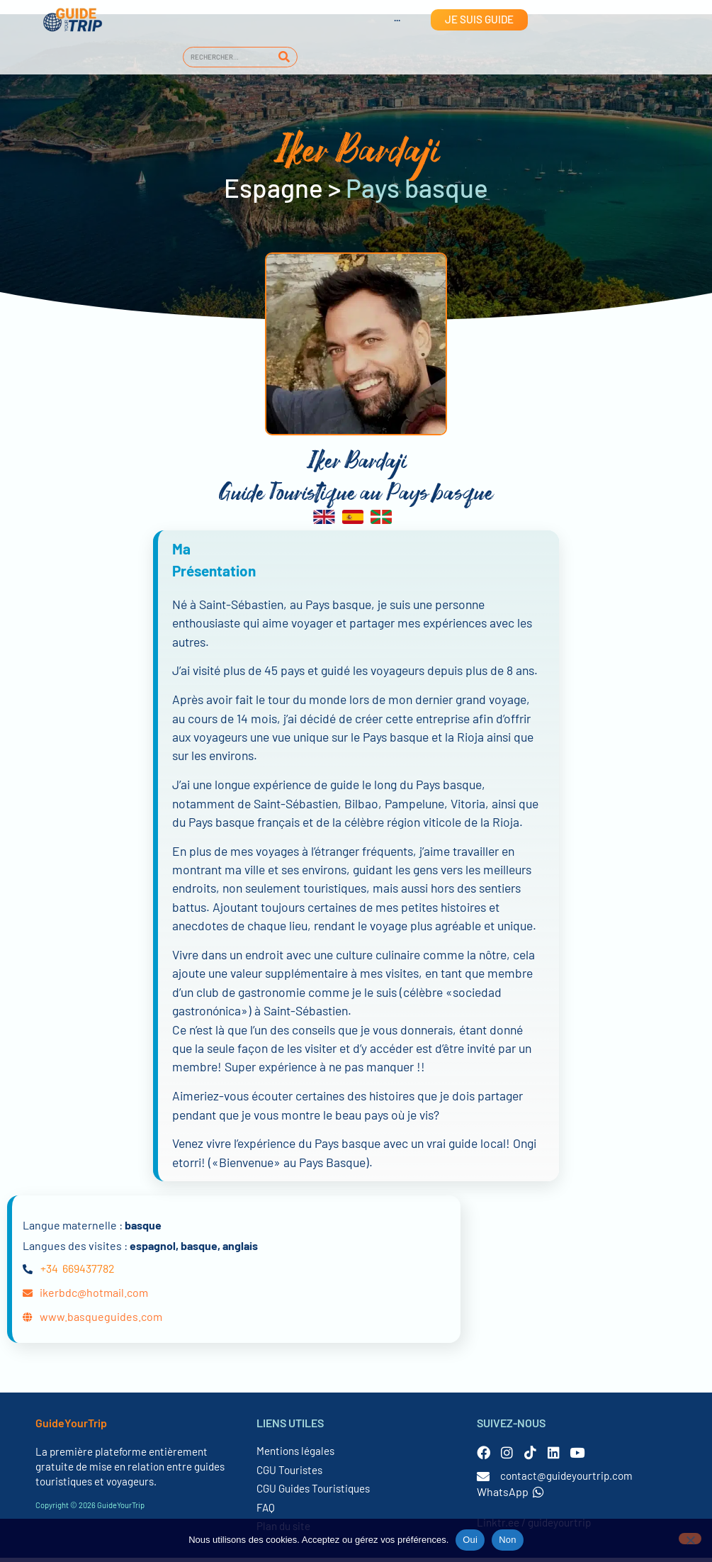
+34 (49, 1271)
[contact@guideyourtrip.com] (483, 1480)
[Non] (690, 1538)
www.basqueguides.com (101, 1320)
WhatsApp (510, 1495)
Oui (470, 1539)
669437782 (88, 1271)
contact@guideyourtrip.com (566, 1479)
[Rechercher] (284, 57)
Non (507, 1539)
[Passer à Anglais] (383, 19)
